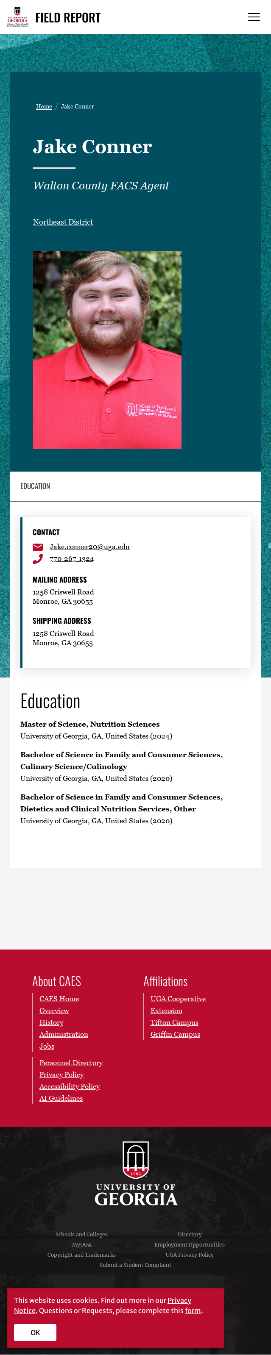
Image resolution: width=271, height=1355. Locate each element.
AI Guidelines (61, 1098)
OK (35, 1332)
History (51, 1023)
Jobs (46, 1046)
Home (44, 106)
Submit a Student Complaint (135, 1265)
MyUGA (81, 1245)
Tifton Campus (174, 1023)
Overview (54, 1011)
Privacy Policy (61, 1075)
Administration (63, 1034)
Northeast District (63, 221)
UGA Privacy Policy (190, 1255)
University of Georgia (135, 1174)
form (193, 1310)
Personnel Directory (71, 1063)
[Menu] (254, 17)
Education (35, 486)
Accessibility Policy (69, 1087)
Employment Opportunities (189, 1245)
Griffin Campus (175, 1034)
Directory (190, 1235)
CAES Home (59, 999)
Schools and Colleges (82, 1235)
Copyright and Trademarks (81, 1255)
